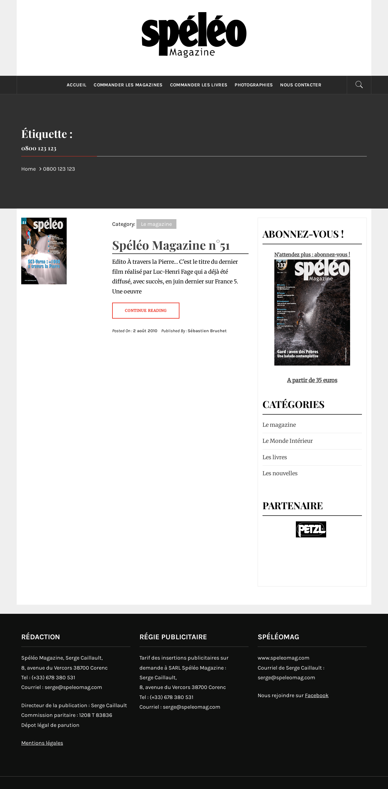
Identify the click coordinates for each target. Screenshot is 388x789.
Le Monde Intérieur (288, 440)
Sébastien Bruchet (207, 330)
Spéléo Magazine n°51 (171, 245)
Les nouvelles (280, 473)
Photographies (254, 85)
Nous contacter (300, 85)
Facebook (317, 695)
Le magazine (156, 224)
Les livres (275, 457)
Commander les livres (198, 85)
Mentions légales (42, 743)
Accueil (76, 85)
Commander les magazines (128, 85)
